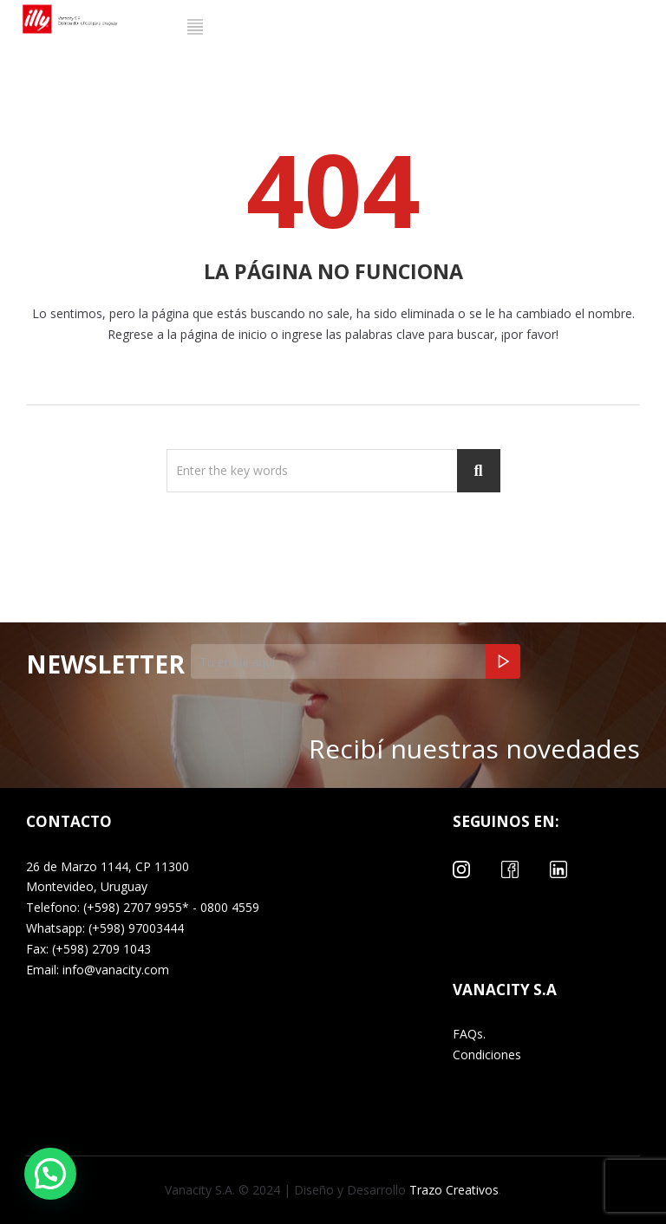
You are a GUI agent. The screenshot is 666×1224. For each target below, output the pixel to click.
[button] (50, 1174)
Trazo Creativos (452, 1190)
